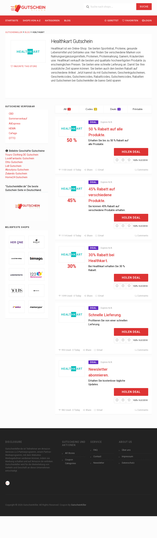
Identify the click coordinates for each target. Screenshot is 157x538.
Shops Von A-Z (31, 20)
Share (88, 170)
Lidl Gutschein (13, 166)
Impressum (127, 456)
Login (147, 20)
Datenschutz (128, 462)
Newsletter (98, 462)
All (67, 109)
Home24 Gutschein (16, 177)
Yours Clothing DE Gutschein (21, 154)
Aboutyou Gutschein (17, 169)
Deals (115, 109)
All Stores (70, 453)
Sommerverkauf (18, 118)
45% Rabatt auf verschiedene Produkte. (101, 195)
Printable (140, 109)
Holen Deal (131, 151)
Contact (97, 456)
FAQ (95, 450)
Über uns (126, 450)
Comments (141, 170)
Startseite (11, 20)
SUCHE (144, 6)
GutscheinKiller (78, 505)
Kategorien (52, 20)
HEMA (12, 128)
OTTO (12, 138)
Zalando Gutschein (16, 173)
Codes (91, 109)
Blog (67, 20)
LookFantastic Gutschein (19, 158)
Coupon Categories (70, 461)
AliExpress (14, 123)
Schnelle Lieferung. (104, 315)
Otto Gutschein (14, 162)
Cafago (13, 133)
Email (99, 170)
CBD (11, 113)
